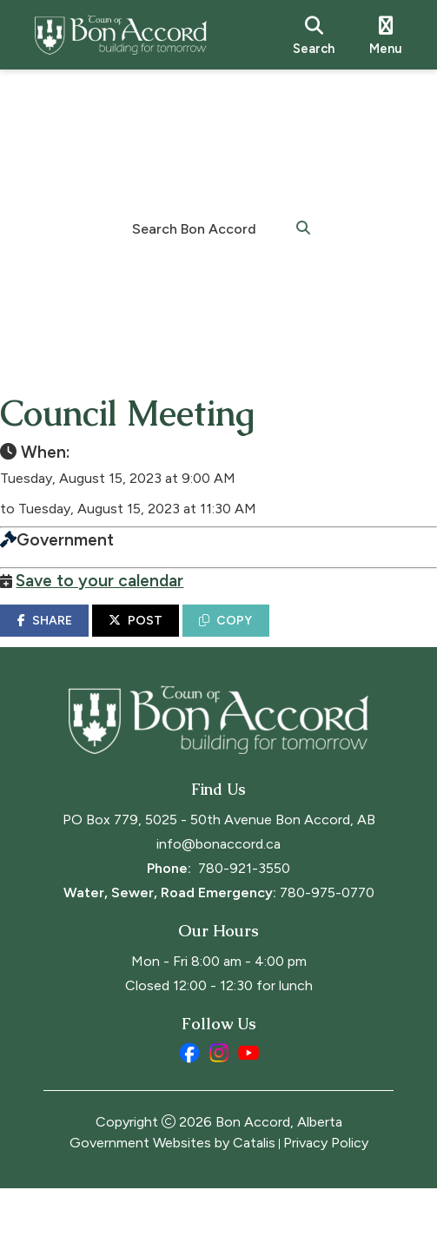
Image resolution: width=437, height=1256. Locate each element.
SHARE (87, 638)
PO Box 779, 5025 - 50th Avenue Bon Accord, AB (219, 887)
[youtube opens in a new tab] (248, 1120)
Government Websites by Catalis (172, 1210)
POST (179, 638)
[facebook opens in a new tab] (189, 1120)
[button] (303, 227)
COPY (268, 638)
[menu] (385, 35)
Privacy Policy (325, 1210)
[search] (313, 35)
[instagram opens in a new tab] (219, 1120)
